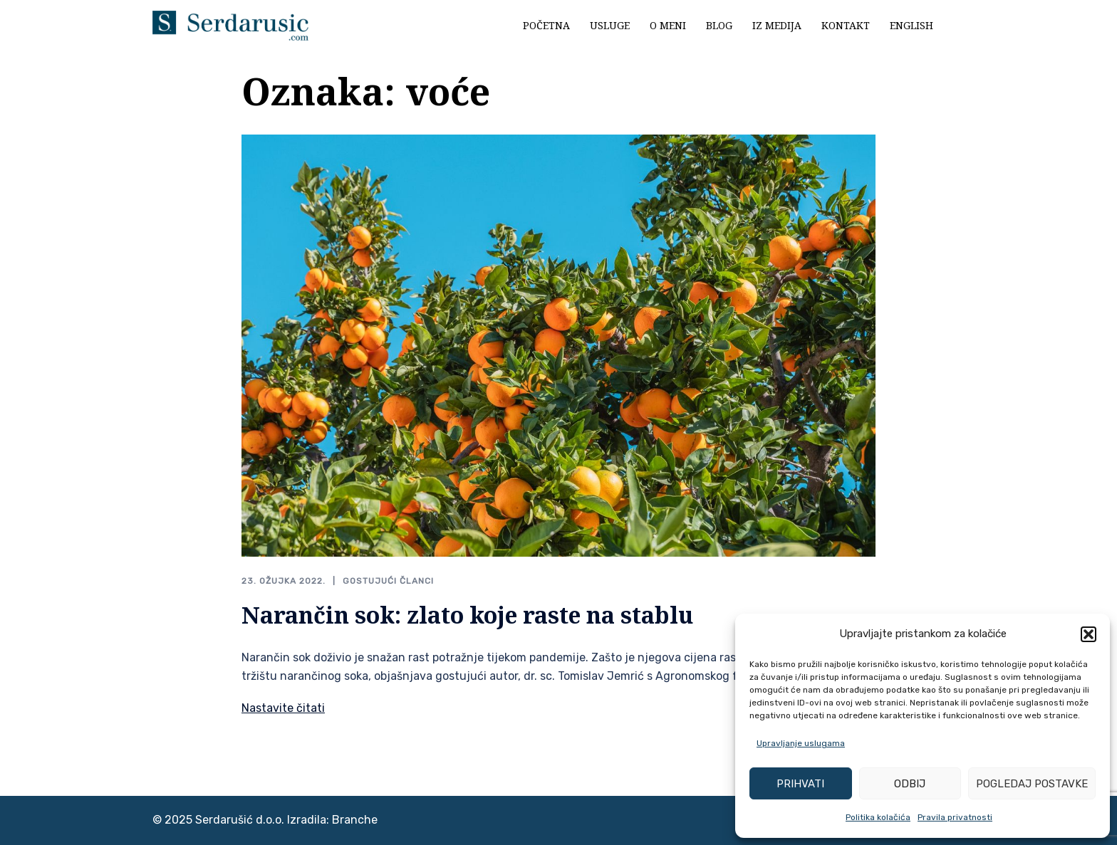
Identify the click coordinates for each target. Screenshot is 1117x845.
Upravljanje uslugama (801, 743)
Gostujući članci (388, 581)
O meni (668, 25)
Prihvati (800, 783)
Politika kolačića (878, 817)
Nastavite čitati (283, 708)
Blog (719, 25)
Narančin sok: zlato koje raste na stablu (467, 614)
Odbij (909, 783)
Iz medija (776, 25)
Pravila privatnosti (955, 817)
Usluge (610, 25)
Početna (546, 25)
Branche (355, 819)
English (911, 25)
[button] (1088, 634)
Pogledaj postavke (1032, 783)
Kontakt (845, 25)
